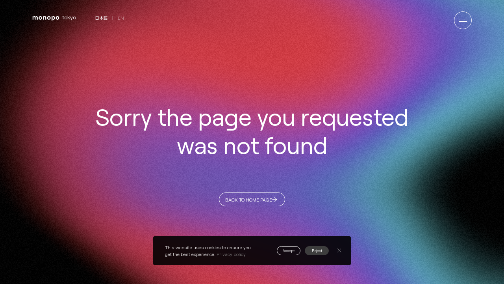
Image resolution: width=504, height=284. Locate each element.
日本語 (101, 18)
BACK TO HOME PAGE (247, 202)
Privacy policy (231, 254)
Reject (313, 250)
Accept (277, 250)
